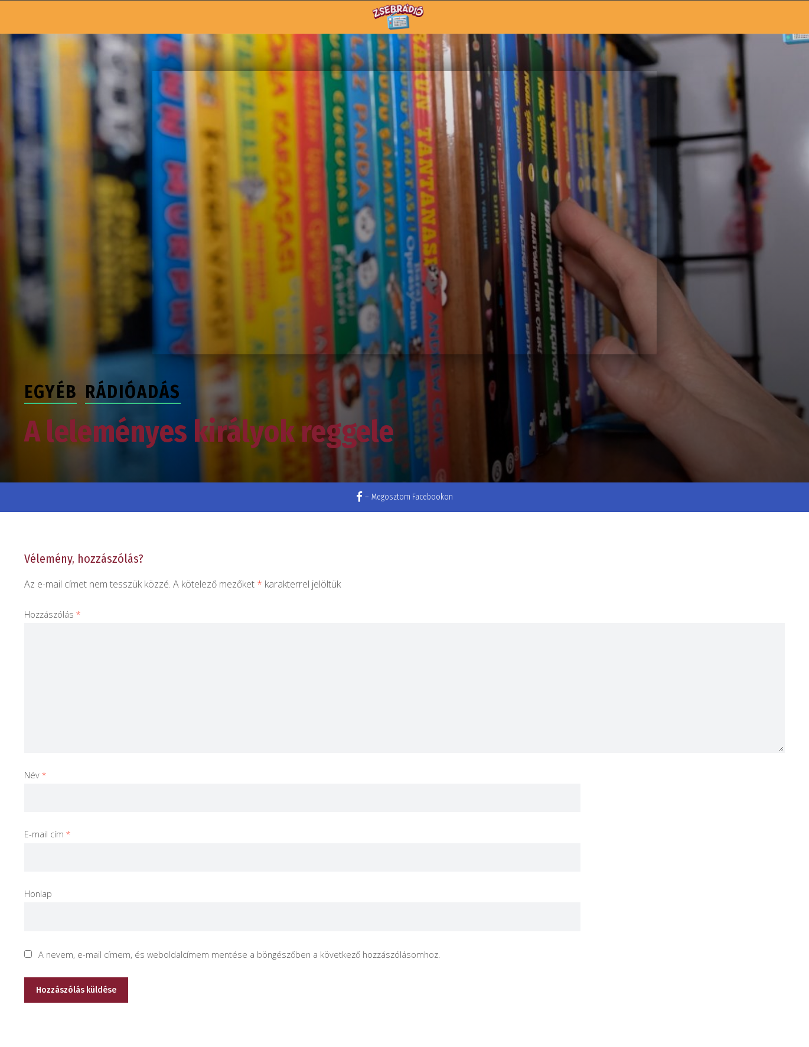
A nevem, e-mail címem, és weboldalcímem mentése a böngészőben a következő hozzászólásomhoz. (239, 954)
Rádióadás (133, 392)
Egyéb (50, 392)
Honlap (38, 893)
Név (35, 775)
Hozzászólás (52, 614)
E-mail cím (47, 834)
